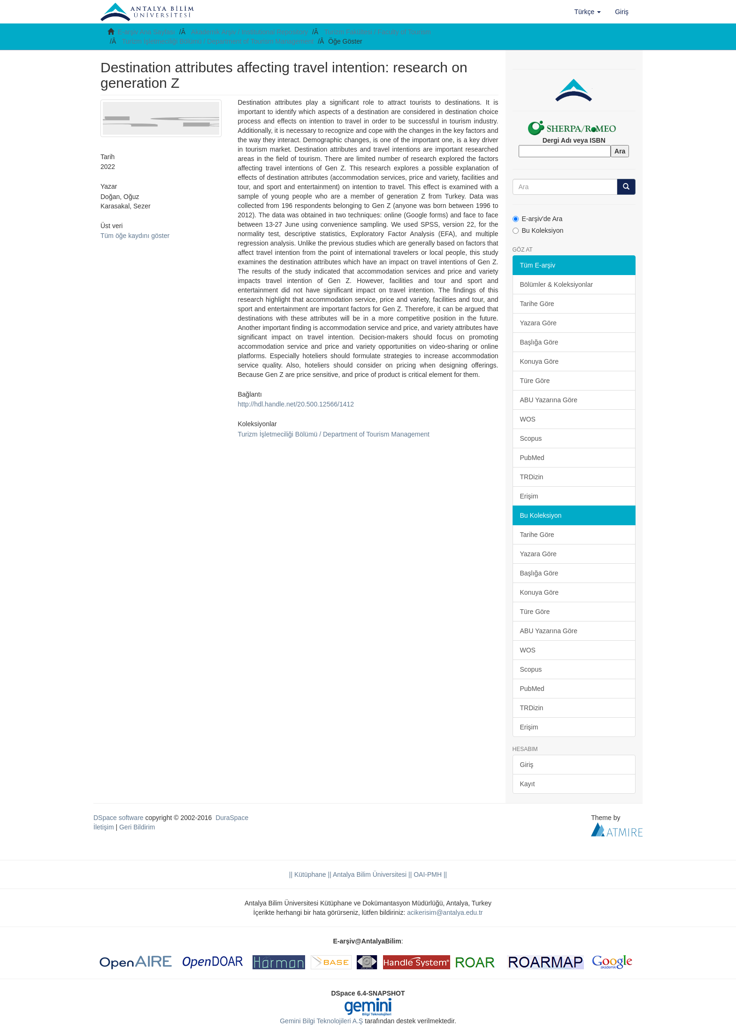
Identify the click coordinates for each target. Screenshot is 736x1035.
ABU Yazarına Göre (548, 400)
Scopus (531, 438)
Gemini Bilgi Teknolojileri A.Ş (321, 1021)
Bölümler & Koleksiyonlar (556, 284)
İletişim (103, 827)
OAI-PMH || (429, 874)
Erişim (529, 496)
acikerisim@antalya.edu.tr (445, 912)
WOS (528, 419)
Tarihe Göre (537, 303)
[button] (587, 11)
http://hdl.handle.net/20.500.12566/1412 (296, 404)
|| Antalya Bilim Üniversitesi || (369, 874)
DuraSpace (231, 817)
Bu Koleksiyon (538, 230)
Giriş (527, 764)
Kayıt (527, 784)
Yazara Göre (538, 323)
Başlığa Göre (539, 342)
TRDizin (532, 477)
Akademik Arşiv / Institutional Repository (249, 32)
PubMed (532, 457)
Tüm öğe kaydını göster (134, 235)
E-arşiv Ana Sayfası (146, 32)
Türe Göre (535, 380)
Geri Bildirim (137, 827)
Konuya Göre (539, 361)
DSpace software (118, 817)
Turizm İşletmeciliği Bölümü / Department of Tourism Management (218, 41)
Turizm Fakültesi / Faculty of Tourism (377, 32)
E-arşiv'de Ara (538, 218)
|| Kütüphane (307, 874)
